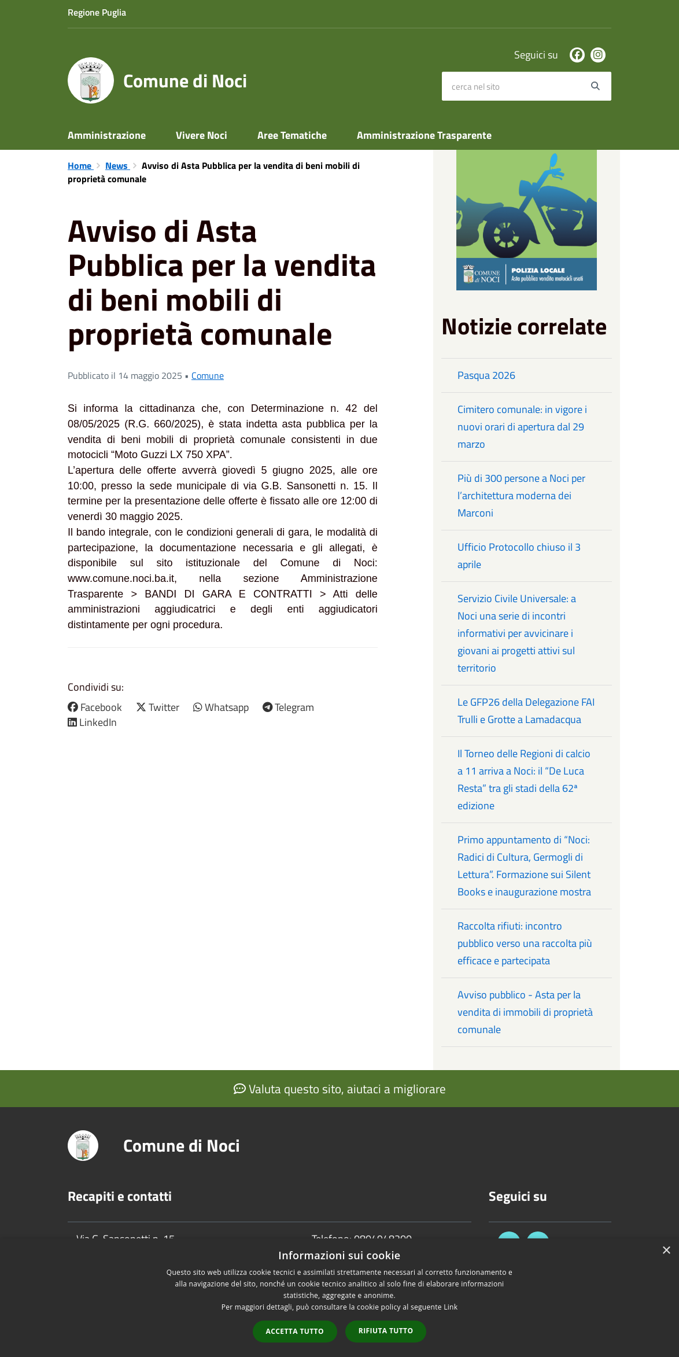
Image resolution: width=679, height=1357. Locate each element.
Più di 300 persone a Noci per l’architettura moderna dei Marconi (521, 495)
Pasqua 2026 (486, 375)
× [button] (666, 1251)
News (117, 165)
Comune (207, 375)
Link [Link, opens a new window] (450, 1307)
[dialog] (339, 1297)
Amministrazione (107, 135)
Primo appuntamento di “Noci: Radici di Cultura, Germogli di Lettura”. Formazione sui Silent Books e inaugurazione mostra (524, 865)
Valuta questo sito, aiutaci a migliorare (340, 1088)
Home (81, 165)
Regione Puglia (97, 12)
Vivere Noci (201, 135)
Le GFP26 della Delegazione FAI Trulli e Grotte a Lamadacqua (526, 710)
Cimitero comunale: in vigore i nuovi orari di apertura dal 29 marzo (522, 426)
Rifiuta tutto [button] (386, 1331)
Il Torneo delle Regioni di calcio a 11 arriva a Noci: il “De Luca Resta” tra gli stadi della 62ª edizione (524, 779)
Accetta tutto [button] (295, 1331)
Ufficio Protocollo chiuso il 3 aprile (519, 555)
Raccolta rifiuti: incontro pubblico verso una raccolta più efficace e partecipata (524, 943)
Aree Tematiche (292, 135)
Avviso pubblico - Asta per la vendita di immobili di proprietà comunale (525, 1012)
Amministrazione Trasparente (424, 135)
